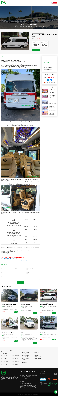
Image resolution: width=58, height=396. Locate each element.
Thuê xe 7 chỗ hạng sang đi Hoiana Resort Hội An (47, 331)
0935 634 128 (24, 380)
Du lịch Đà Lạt (4, 358)
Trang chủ (16, 26)
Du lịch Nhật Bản (25, 356)
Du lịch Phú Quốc (4, 361)
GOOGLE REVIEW (52, 350)
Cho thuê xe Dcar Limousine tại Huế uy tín (28, 331)
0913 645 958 (24, 378)
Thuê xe (20, 26)
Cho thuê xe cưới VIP (47, 67)
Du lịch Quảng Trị (14, 362)
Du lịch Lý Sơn (4, 356)
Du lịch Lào (24, 362)
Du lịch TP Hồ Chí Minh (5, 362)
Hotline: (49, 77)
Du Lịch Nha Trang (15, 356)
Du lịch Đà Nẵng (46, 60)
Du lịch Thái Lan (25, 352)
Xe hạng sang (46, 64)
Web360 (39, 394)
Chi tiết (15, 311)
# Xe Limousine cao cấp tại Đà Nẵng (38, 33)
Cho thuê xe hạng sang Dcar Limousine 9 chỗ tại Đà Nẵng (46, 304)
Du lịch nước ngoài (26, 350)
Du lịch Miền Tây (14, 359)
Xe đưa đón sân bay (47, 69)
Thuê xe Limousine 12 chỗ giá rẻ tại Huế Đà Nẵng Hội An (28, 304)
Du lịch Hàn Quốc (25, 355)
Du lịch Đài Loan (25, 360)
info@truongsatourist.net (49, 82)
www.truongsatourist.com (26, 383)
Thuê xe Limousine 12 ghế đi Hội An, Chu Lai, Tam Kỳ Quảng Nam (9, 331)
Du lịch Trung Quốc (26, 353)
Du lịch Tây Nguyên (15, 361)
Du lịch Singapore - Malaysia (26, 359)
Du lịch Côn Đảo (4, 364)
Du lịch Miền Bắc (14, 364)
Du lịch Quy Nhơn (4, 359)
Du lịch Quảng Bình (15, 355)
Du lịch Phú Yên (14, 358)
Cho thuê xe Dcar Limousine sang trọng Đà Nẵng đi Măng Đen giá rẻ (9, 304)
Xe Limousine (25, 26)
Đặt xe (36, 50)
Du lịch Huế (13, 353)
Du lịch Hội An (4, 355)
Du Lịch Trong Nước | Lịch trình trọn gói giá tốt (11, 351)
